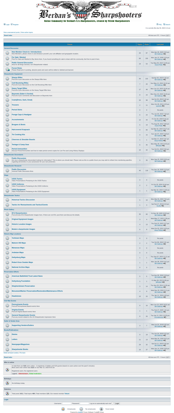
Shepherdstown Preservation (23, 286)
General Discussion (11, 48)
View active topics (27, 32)
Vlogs (6, 175)
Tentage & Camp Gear (20, 145)
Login (7, 24)
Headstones (16, 296)
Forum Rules (17, 68)
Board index (8, 35)
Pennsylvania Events (20, 304)
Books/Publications (11, 330)
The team (22, 353)
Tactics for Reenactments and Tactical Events (30, 205)
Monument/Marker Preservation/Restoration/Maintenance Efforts (37, 291)
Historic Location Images (22, 224)
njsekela (159, 106)
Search (166, 24)
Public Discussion (19, 158)
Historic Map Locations (12, 234)
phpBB (80, 412)
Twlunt (66, 393)
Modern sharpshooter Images (23, 229)
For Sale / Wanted (19, 57)
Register (15, 24)
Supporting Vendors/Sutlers (23, 325)
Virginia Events (18, 310)
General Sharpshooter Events (23, 315)
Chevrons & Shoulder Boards (23, 140)
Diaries (14, 334)
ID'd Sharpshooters (19, 213)
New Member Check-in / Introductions (27, 52)
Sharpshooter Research (12, 166)
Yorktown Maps (18, 238)
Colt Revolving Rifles (20, 83)
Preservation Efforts (11, 272)
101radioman (158, 317)
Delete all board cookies (11, 353)
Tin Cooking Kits (18, 135)
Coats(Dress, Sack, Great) (22, 100)
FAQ (159, 24)
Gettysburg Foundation (21, 281)
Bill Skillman (159, 54)
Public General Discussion (22, 63)
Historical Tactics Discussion (23, 200)
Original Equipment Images (22, 219)
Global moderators (35, 373)
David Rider (159, 65)
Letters (14, 339)
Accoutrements (18, 120)
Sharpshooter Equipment (13, 74)
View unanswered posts (11, 32)
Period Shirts (17, 110)
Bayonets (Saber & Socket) (22, 94)
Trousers (15, 105)
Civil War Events (10, 301)
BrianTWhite (159, 141)
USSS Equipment (18, 190)
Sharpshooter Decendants (13, 155)
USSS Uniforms (18, 184)
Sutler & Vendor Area (11, 321)
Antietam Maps (18, 252)
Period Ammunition (19, 149)
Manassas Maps (18, 248)
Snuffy (159, 206)
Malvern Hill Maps (19, 243)
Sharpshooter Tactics (12, 195)
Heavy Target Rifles (19, 88)
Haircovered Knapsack (21, 130)
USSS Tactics (17, 179)
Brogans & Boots (18, 125)
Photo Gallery (9, 209)
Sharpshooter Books (20, 349)
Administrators (23, 373)
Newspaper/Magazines (21, 344)
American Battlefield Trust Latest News (27, 276)
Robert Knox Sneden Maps (22, 262)
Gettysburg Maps (18, 257)
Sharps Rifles (17, 78)
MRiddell (159, 145)
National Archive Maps (21, 267)
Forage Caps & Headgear (22, 115)
